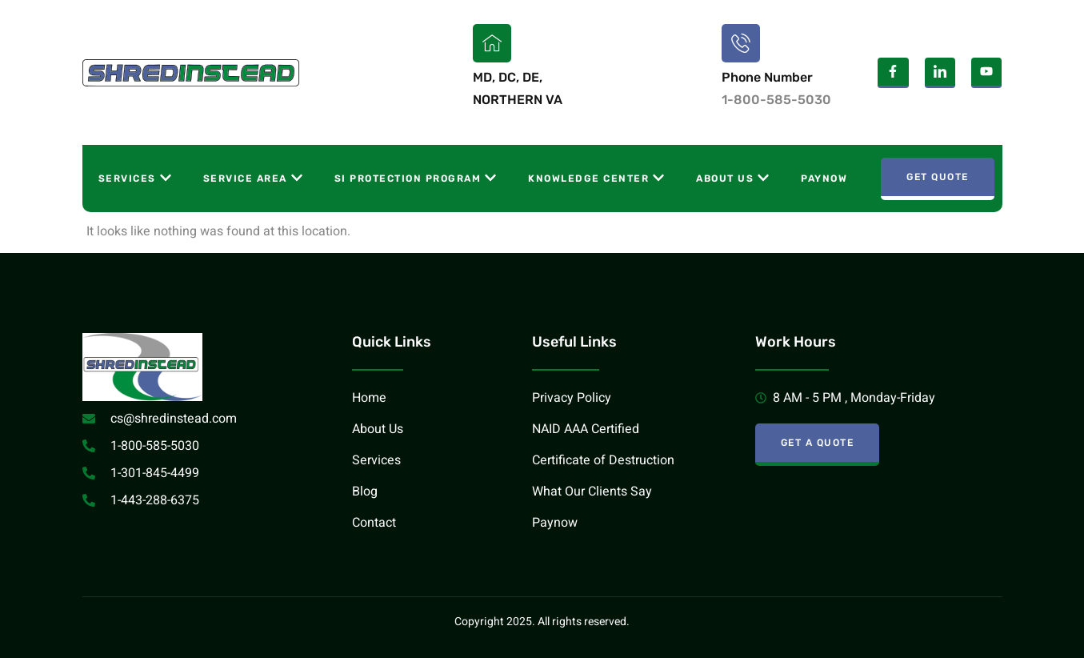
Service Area (252, 177)
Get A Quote (817, 442)
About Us (732, 177)
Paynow (824, 178)
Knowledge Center (596, 177)
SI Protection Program (415, 177)
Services (134, 177)
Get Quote (937, 177)
